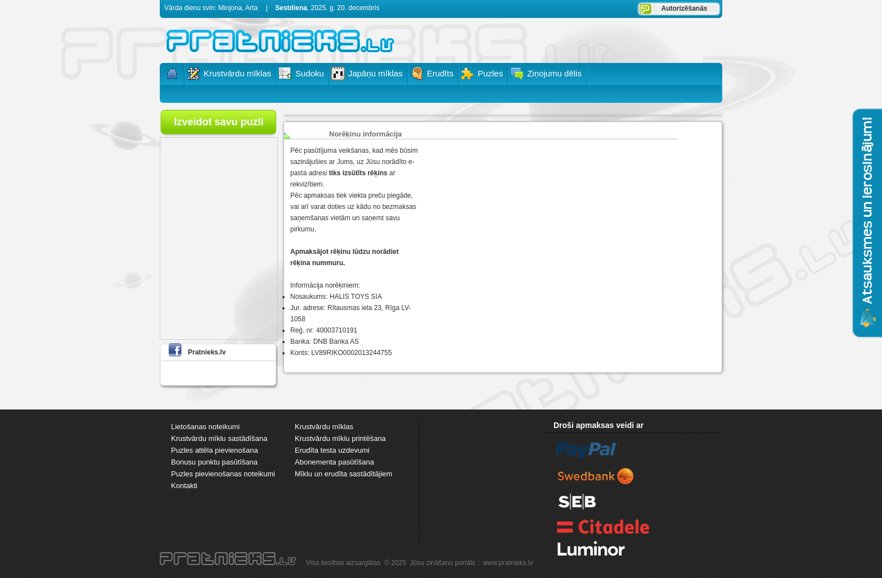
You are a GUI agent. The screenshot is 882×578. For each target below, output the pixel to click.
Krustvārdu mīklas (324, 426)
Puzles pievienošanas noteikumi (223, 474)
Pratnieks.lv (207, 352)
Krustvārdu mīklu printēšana (340, 438)
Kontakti (184, 485)
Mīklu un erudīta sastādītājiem (343, 474)
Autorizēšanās (684, 8)
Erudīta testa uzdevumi (332, 450)
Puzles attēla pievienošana (214, 450)
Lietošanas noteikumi (205, 426)
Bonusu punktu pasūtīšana (214, 462)
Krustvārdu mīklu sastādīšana (219, 438)
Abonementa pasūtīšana (334, 462)
